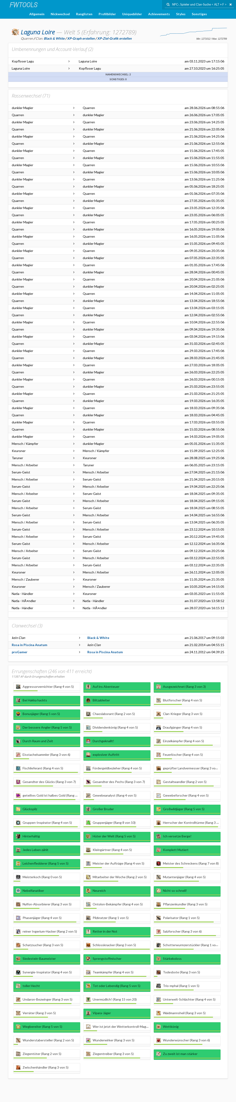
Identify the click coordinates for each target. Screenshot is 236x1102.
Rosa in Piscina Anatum (29, 645)
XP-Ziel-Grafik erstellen (114, 38)
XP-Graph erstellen (81, 38)
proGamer (19, 652)
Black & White (98, 638)
